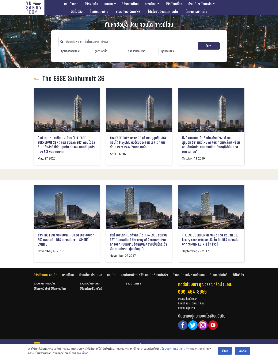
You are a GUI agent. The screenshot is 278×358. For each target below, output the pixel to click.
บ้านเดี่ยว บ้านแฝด (200, 4)
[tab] (48, 275)
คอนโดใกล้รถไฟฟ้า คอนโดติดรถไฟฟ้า (144, 275)
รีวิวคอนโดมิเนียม (90, 283)
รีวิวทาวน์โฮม (130, 4)
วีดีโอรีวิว (77, 11)
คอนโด (108, 4)
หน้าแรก (70, 4)
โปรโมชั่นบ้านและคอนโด (163, 11)
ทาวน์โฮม (151, 4)
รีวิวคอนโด (91, 4)
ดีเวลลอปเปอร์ (218, 275)
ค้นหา (208, 46)
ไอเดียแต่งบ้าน (99, 11)
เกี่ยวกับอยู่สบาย (186, 308)
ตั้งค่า (85, 353)
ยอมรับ (242, 350)
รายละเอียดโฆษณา (187, 299)
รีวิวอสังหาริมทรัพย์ (91, 289)
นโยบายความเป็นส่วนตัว (174, 348)
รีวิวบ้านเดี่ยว (174, 4)
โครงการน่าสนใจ (196, 11)
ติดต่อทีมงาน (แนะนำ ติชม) (191, 303)
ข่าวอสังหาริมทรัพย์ (128, 11)
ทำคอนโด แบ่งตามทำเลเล (189, 275)
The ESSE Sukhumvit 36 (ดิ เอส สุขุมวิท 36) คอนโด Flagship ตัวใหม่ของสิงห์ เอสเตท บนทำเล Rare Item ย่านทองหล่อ (138, 142)
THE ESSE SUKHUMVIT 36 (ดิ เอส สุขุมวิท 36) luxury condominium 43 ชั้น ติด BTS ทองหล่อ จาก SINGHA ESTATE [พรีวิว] (210, 239)
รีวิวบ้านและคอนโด (45, 275)
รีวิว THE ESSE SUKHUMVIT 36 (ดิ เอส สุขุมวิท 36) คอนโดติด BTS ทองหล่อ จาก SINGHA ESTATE (66, 239)
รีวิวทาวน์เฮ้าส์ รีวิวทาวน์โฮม (50, 289)
